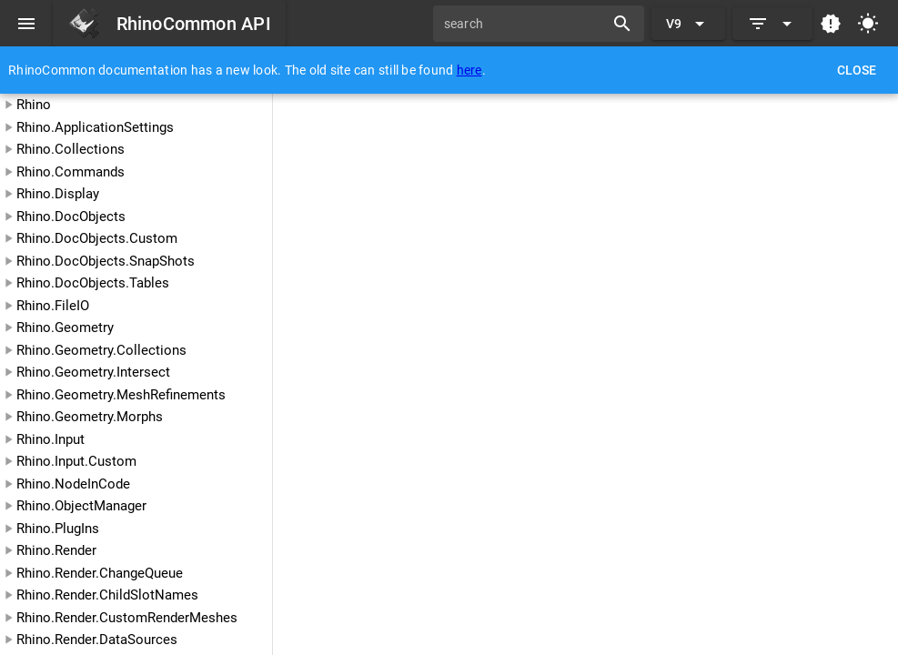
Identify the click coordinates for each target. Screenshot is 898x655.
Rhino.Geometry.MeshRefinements (121, 395)
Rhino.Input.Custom (76, 461)
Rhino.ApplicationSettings (95, 127)
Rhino (33, 104)
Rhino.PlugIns (57, 528)
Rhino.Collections (70, 149)
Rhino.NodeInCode (73, 484)
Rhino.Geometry (65, 327)
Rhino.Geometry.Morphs (89, 416)
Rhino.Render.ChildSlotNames (107, 595)
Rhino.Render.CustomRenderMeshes (126, 618)
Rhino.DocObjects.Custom (96, 238)
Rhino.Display (57, 194)
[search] (525, 23)
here (469, 70)
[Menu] (26, 23)
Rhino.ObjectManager (81, 506)
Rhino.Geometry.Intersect (93, 372)
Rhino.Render (56, 550)
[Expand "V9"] (688, 23)
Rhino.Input (50, 439)
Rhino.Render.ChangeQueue (99, 573)
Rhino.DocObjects (71, 216)
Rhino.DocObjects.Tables (92, 283)
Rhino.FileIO (52, 305)
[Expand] (772, 23)
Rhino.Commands (70, 172)
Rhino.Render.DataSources (96, 639)
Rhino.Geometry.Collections (101, 350)
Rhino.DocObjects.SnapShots (105, 261)
